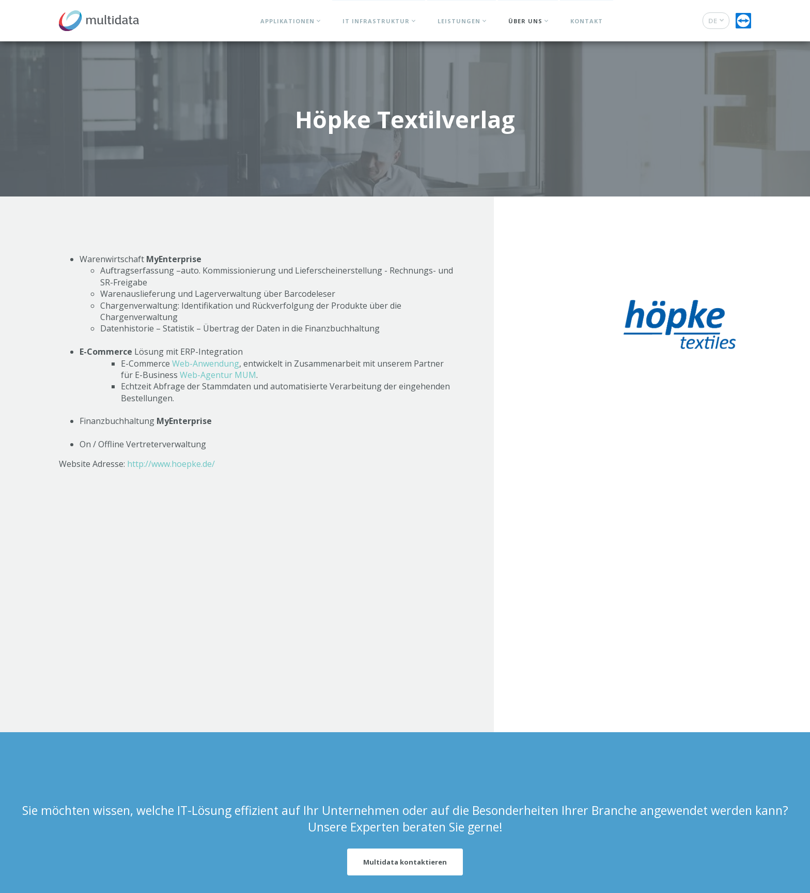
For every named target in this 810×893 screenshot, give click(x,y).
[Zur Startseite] (99, 18)
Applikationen (287, 21)
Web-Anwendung (205, 363)
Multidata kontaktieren (405, 862)
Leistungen (459, 21)
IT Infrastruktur (376, 21)
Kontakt (586, 21)
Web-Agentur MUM (218, 375)
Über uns (525, 21)
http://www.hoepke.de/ (171, 464)
